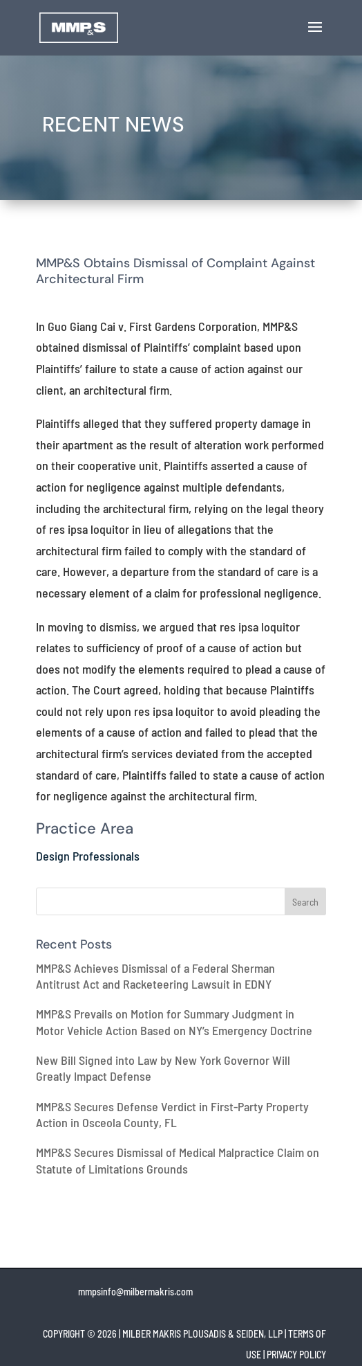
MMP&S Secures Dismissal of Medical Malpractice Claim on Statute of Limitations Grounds (177, 1160)
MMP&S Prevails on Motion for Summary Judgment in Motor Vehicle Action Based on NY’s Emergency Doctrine (174, 1021)
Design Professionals (88, 855)
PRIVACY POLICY (296, 1354)
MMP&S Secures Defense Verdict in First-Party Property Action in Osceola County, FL (172, 1114)
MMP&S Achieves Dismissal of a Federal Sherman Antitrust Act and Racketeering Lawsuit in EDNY (155, 975)
